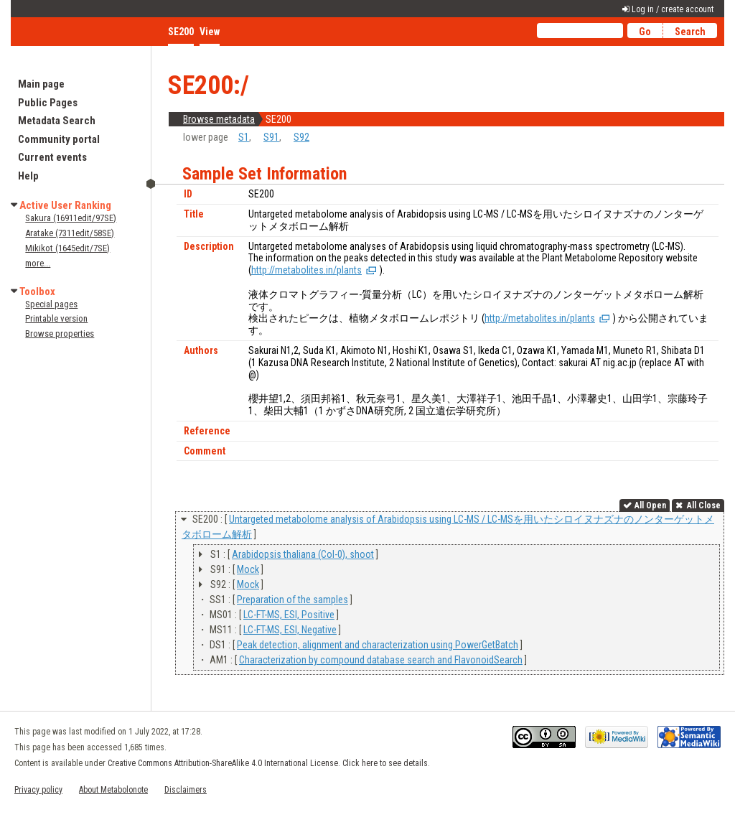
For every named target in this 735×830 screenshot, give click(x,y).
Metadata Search (56, 120)
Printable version (56, 318)
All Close (703, 505)
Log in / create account (672, 9)
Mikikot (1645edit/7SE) (67, 248)
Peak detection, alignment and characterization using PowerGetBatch (377, 645)
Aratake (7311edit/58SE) (69, 233)
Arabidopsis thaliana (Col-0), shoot (303, 554)
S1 (243, 137)
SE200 (181, 31)
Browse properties (59, 333)
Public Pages (48, 102)
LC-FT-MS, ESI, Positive (288, 614)
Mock (248, 569)
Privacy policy (38, 790)
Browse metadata (219, 119)
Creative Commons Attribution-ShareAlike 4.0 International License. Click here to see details (268, 763)
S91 (271, 137)
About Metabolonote (113, 790)
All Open (650, 505)
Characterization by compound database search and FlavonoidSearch (381, 660)
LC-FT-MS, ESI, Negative (290, 629)
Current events (52, 157)
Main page (41, 84)
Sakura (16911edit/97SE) (70, 218)
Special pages (51, 304)
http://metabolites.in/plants (306, 270)
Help (28, 175)
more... (37, 263)
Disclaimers (185, 790)
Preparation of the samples (292, 599)
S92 (301, 137)
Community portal (59, 139)
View (210, 31)
